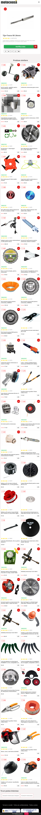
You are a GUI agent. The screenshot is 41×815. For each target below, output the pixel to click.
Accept (26, 813)
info (18, 91)
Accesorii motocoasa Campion (11, 795)
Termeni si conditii (8, 805)
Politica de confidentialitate (21, 805)
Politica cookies (33, 805)
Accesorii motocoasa (26, 795)
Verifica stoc (26, 46)
